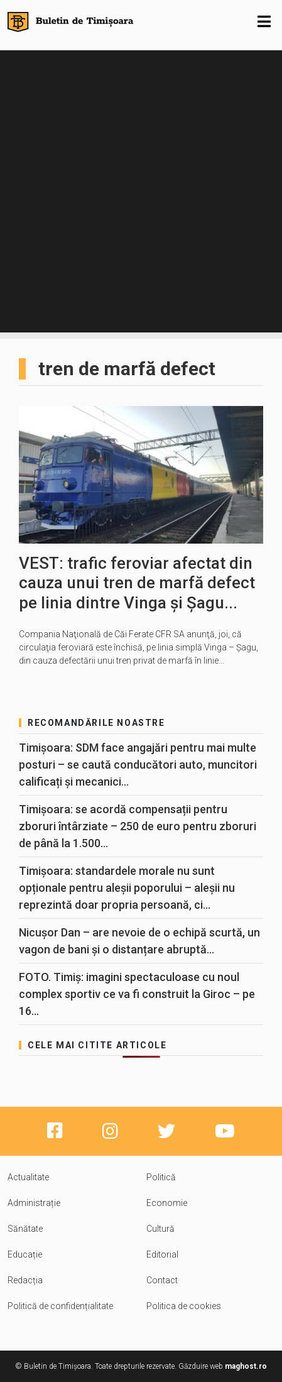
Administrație (34, 1203)
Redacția (25, 1280)
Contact (162, 1280)
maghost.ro (246, 1366)
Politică (161, 1177)
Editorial (162, 1254)
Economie (166, 1203)
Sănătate (25, 1229)
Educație (25, 1254)
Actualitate (28, 1177)
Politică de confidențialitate (60, 1306)
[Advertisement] (141, 191)
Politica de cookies (183, 1306)
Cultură (160, 1229)
